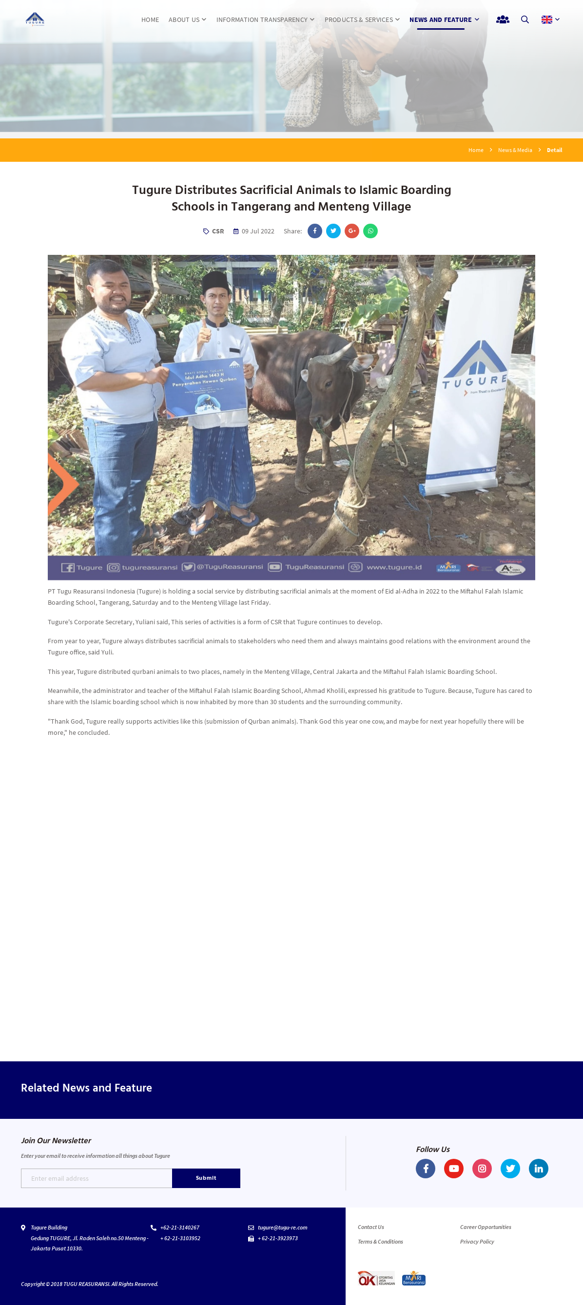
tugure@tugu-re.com (283, 1227)
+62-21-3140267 (179, 1227)
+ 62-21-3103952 (180, 1238)
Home (476, 150)
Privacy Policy (477, 1241)
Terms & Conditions (380, 1241)
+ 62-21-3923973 (278, 1238)
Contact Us (371, 1226)
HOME (150, 19)
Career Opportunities (485, 1226)
